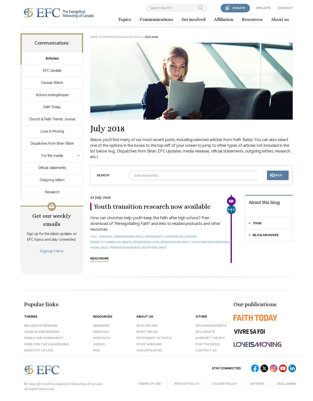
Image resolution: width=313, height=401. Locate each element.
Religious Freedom (40, 325)
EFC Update (52, 70)
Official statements (52, 168)
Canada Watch (52, 83)
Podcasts (101, 338)
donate (239, 8)
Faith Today (52, 107)
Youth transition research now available (152, 206)
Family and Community (43, 338)
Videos (99, 344)
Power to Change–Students (111, 242)
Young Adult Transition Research (115, 247)
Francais (101, 332)
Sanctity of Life (38, 350)
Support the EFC (210, 338)
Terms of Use (149, 384)
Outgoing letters (52, 180)
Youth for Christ (154, 247)
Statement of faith (153, 338)
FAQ (96, 350)
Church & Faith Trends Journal (52, 119)
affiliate (263, 8)
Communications (156, 19)
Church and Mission (41, 332)
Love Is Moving (52, 131)
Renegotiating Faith (175, 242)
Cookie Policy (224, 384)
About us (280, 19)
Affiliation (223, 19)
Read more (99, 258)
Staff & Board (148, 344)
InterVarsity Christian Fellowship (170, 236)
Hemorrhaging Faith (128, 236)
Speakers (101, 325)
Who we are (147, 325)
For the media (52, 155)
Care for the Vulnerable (46, 344)
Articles (52, 58)
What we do (147, 332)
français (105, 236)
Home (94, 37)
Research (52, 192)
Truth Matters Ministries (210, 242)
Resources (252, 19)
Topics (124, 19)
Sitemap (257, 384)
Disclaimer (286, 384)
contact (285, 8)
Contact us (206, 350)
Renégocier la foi (146, 242)
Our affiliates (149, 350)
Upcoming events (211, 325)
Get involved (194, 19)
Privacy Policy (186, 384)
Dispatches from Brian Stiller (52, 143)
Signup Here (52, 250)
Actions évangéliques (52, 95)
